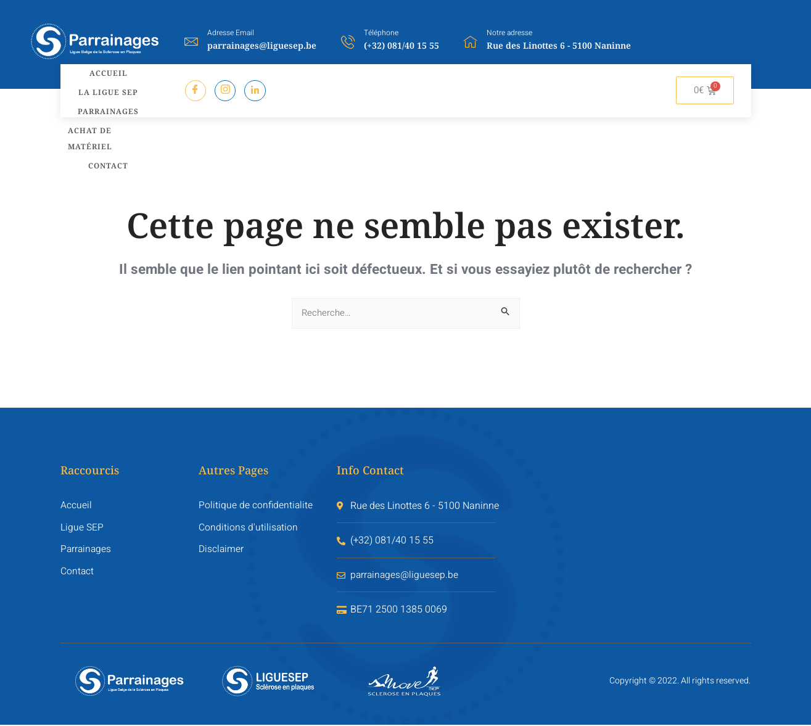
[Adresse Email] (191, 41)
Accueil (106, 72)
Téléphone (381, 32)
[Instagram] (226, 90)
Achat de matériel (86, 128)
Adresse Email (230, 32)
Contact (106, 153)
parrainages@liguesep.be (261, 45)
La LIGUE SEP (106, 88)
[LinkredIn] (256, 90)
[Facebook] (196, 90)
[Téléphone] (348, 41)
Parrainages (105, 104)
